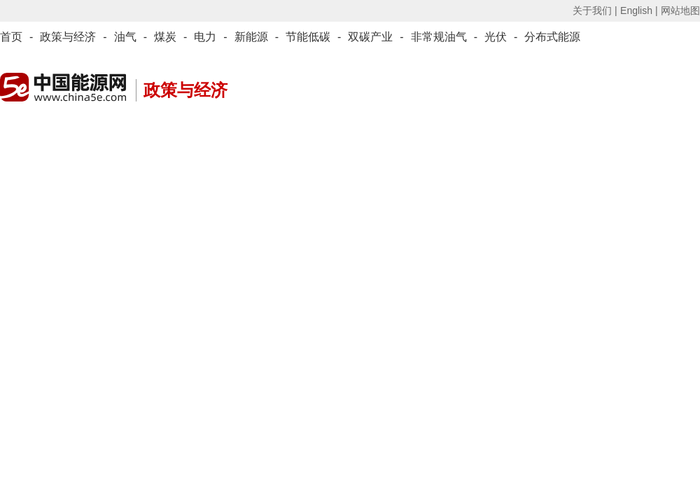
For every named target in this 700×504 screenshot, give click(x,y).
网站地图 (680, 10)
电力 (205, 37)
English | (638, 10)
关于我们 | (595, 10)
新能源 (251, 37)
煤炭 (165, 37)
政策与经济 (68, 37)
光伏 (495, 37)
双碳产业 (370, 37)
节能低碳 (308, 37)
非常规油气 (439, 37)
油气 (125, 37)
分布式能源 (552, 37)
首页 (11, 37)
